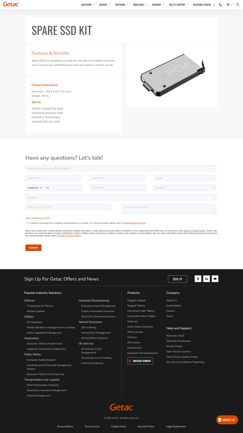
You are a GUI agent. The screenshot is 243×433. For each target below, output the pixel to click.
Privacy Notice (65, 426)
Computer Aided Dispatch (41, 360)
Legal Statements (176, 426)
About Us (171, 300)
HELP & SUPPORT (177, 5)
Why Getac (133, 342)
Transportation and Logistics (42, 379)
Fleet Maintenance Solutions (43, 385)
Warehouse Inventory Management (46, 390)
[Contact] (218, 4)
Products (133, 293)
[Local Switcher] (226, 4)
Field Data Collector (92, 363)
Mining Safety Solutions (94, 338)
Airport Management (38, 395)
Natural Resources (90, 322)
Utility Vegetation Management (44, 332)
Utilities (29, 317)
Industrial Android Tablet (141, 316)
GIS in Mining (88, 327)
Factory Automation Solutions (98, 311)
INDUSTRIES (138, 5)
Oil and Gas (86, 343)
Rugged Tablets (136, 305)
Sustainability (173, 305)
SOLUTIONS (86, 5)
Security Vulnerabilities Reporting (185, 362)
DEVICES (103, 5)
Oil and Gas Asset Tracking (96, 358)
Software (132, 321)
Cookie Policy (118, 426)
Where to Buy (135, 332)
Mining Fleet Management (96, 332)
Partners (132, 337)
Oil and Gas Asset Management (91, 350)
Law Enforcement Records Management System (49, 367)
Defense (29, 300)
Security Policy (146, 426)
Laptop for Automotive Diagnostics (46, 349)
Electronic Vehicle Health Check (44, 343)
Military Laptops (36, 311)
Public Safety (32, 354)
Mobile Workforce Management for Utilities (51, 327)
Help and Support (178, 328)
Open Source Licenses (178, 351)
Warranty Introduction (178, 341)
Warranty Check (175, 335)
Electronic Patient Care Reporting (45, 374)
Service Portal (174, 346)
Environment (134, 348)
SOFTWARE (120, 5)
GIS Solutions (34, 322)
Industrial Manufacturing (94, 300)
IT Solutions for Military (40, 306)
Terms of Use (92, 426)
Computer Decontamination (142, 353)
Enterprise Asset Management (98, 306)
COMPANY (156, 5)
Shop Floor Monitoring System (98, 316)
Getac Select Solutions (140, 326)
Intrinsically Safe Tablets (141, 311)
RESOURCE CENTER (202, 5)
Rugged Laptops (136, 300)
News (169, 316)
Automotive (31, 338)
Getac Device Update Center (182, 357)
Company (173, 293)
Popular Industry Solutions (43, 293)
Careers (170, 311)
